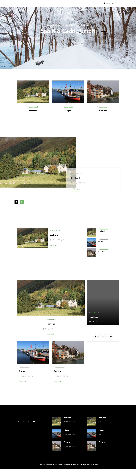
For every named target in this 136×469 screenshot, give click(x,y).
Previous (16, 202)
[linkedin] (109, 3)
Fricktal (111, 111)
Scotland (42, 111)
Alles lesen (62, 245)
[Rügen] (77, 91)
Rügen (77, 111)
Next (22, 202)
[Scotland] (42, 91)
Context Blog (94, 464)
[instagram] (107, 3)
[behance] (112, 3)
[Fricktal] (111, 91)
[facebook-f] (104, 3)
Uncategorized (42, 107)
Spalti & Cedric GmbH (68, 32)
